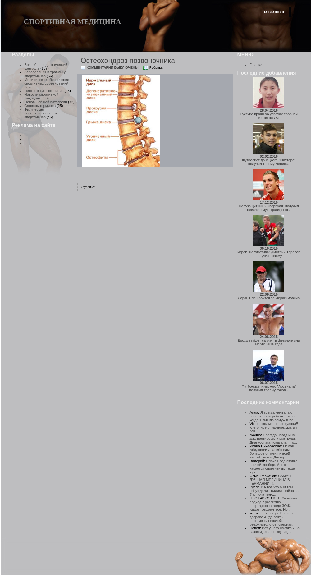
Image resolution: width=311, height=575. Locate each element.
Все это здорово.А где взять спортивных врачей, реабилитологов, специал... (272, 518)
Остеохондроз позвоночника (128, 61)
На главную (274, 12)
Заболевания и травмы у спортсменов (45, 74)
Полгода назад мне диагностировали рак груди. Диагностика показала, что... (273, 438)
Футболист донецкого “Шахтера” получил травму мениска (268, 160)
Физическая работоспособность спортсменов (40, 113)
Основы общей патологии (45, 102)
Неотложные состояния (43, 91)
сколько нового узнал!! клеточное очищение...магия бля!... (273, 427)
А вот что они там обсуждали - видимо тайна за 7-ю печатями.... (274, 490)
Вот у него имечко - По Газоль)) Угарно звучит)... (274, 530)
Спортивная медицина (72, 21)
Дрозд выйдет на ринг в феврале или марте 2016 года (269, 340)
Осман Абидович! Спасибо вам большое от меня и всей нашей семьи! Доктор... (271, 451)
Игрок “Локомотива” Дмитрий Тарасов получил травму (268, 252)
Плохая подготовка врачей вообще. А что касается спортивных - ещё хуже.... (273, 466)
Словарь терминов (40, 106)
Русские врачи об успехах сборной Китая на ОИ (269, 114)
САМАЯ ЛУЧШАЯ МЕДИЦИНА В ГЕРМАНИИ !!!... (270, 479)
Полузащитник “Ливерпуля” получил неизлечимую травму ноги (269, 206)
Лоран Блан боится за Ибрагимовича (269, 296)
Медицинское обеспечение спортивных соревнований (46, 81)
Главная (256, 65)
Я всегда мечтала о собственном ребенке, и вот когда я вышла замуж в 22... (272, 416)
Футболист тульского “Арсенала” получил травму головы (269, 386)
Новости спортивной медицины (41, 96)
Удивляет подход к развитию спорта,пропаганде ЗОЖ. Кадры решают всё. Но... (273, 503)
